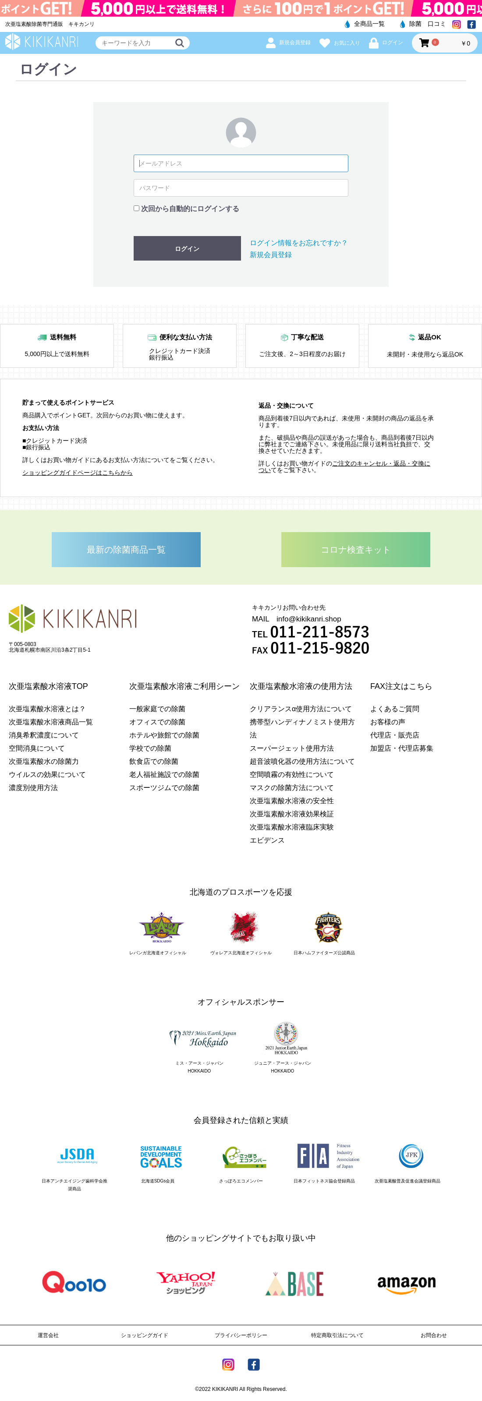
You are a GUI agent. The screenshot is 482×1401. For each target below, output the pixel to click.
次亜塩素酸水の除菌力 (44, 761)
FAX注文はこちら (401, 686)
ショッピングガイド (144, 1335)
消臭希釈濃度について (44, 735)
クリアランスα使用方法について (301, 709)
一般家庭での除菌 (157, 709)
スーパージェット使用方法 (292, 748)
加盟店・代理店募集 (401, 748)
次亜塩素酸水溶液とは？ (47, 709)
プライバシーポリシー (241, 1335)
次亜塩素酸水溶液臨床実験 (292, 827)
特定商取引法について (337, 1335)
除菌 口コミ (423, 23)
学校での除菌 (150, 748)
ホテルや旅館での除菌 (164, 735)
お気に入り (339, 43)
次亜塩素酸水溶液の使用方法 (301, 686)
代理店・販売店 (394, 735)
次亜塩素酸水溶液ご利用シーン (184, 686)
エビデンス (267, 840)
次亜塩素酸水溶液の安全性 (292, 801)
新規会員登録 (288, 42)
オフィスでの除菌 (157, 722)
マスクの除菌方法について (292, 787)
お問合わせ (434, 1335)
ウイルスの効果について (47, 774)
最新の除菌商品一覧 (126, 549)
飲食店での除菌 (153, 761)
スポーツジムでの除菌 (164, 787)
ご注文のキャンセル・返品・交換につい (344, 466)
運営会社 (48, 1335)
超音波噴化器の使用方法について (302, 761)
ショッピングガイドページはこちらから (77, 472)
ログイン (386, 42)
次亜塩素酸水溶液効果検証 (292, 814)
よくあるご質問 (394, 709)
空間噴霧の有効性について (292, 774)
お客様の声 (387, 722)
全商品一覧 (365, 23)
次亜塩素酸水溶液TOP (48, 686)
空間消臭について (37, 748)
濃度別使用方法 (33, 787)
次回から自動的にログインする (190, 208)
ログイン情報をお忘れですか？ (299, 243)
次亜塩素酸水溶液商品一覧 (51, 722)
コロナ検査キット (356, 549)
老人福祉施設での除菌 (164, 774)
